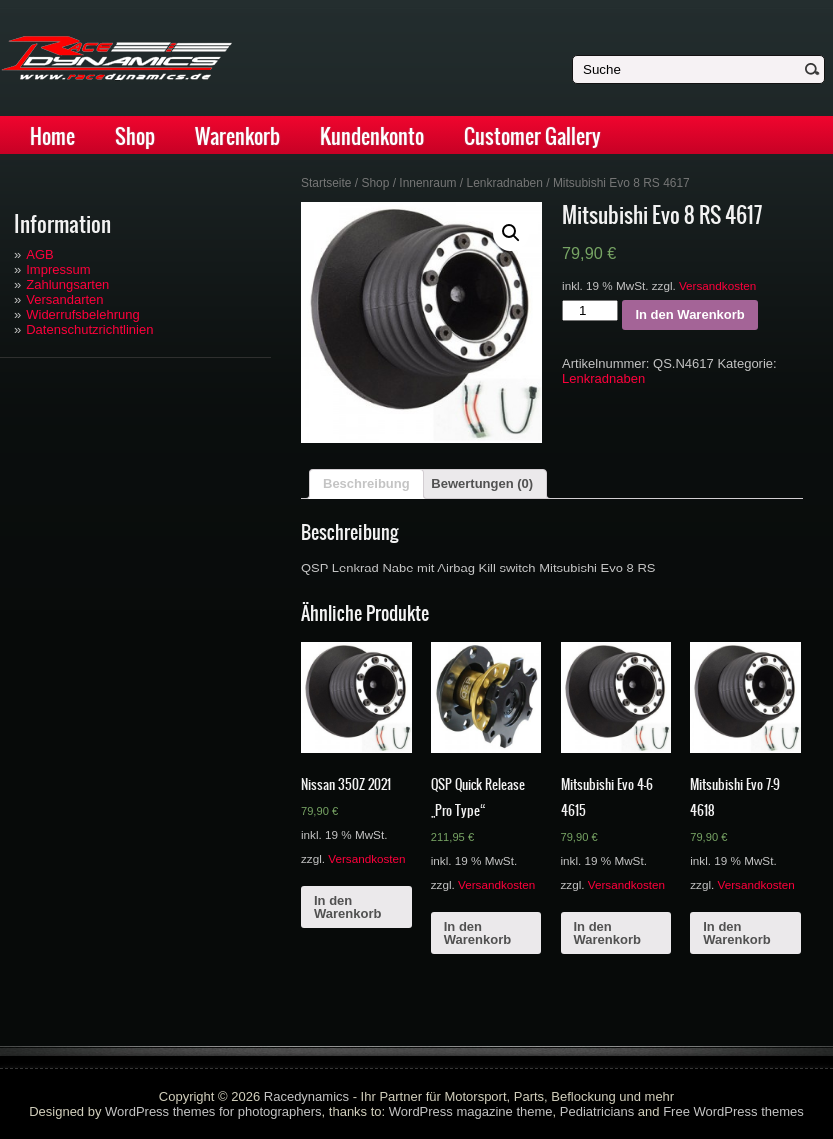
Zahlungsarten (67, 284)
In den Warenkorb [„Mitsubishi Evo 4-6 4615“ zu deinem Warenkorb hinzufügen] (607, 933)
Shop (135, 136)
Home (52, 136)
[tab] (366, 484)
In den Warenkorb (689, 314)
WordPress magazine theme (471, 1111)
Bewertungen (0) (482, 483)
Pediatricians (597, 1111)
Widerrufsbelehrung (82, 314)
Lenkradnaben (504, 183)
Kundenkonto (372, 136)
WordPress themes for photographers (213, 1111)
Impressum (58, 269)
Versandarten (64, 299)
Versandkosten (717, 285)
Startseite (326, 183)
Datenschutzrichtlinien (89, 329)
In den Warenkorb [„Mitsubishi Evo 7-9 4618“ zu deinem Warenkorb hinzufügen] (736, 933)
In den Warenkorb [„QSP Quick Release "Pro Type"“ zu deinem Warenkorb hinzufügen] (477, 933)
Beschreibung (366, 483)
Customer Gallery (532, 136)
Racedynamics (306, 1096)
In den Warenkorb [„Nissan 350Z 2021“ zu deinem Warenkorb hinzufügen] (347, 907)
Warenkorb (237, 136)
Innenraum (427, 183)
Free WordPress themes (733, 1111)
